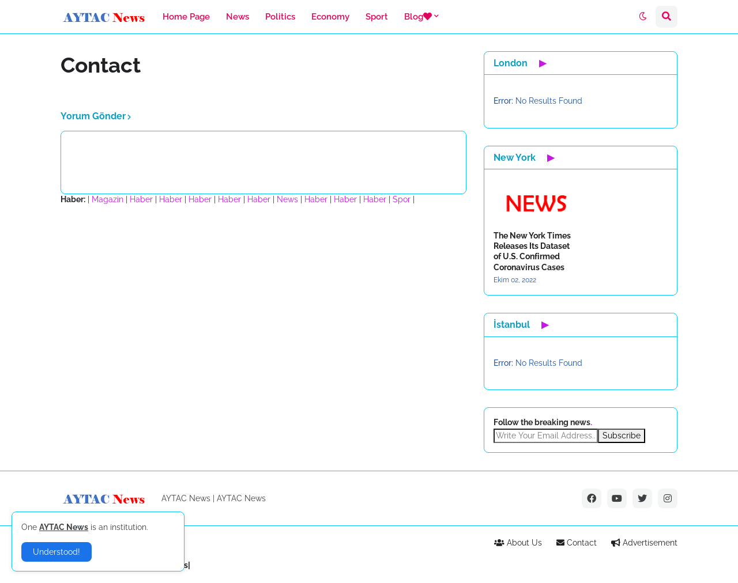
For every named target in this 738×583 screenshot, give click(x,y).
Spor (402, 199)
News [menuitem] (237, 17)
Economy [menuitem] (330, 17)
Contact (576, 542)
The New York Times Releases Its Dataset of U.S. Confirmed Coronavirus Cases (532, 251)
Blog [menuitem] (418, 17)
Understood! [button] (56, 551)
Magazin (107, 199)
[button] (643, 17)
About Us (518, 542)
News (287, 199)
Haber (141, 199)
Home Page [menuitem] (186, 17)
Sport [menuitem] (377, 17)
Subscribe (622, 435)
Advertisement (644, 542)
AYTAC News (241, 498)
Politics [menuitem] (280, 17)
